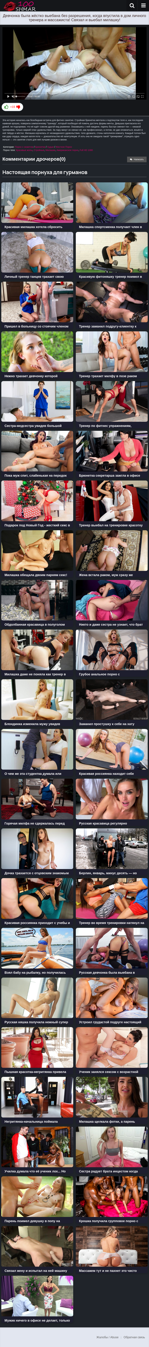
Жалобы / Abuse (107, 1337)
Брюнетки (40, 147)
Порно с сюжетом (24, 147)
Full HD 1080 (86, 150)
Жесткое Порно (64, 147)
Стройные (39, 150)
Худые (50, 147)
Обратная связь (134, 1337)
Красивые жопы (24, 150)
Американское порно (68, 150)
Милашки (50, 150)
